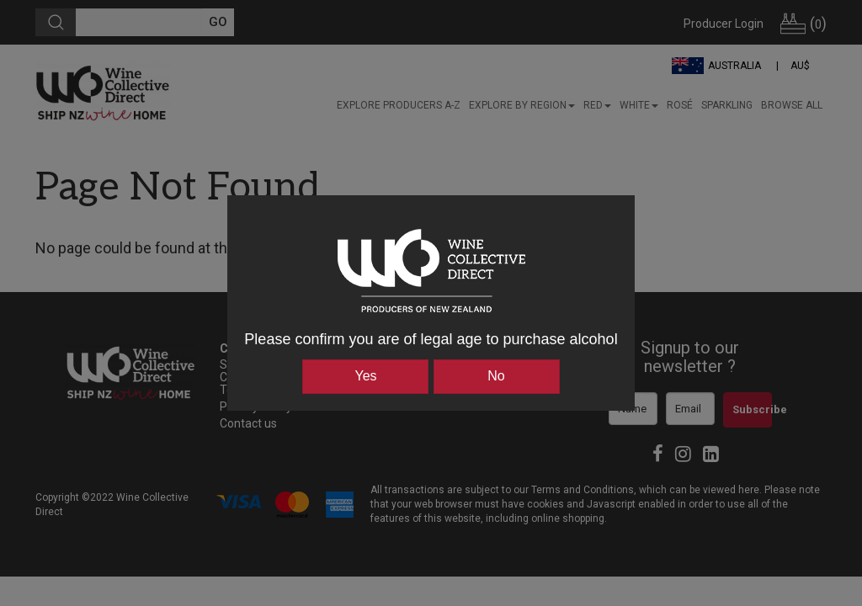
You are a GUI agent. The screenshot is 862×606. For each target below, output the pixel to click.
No (495, 376)
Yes (365, 376)
